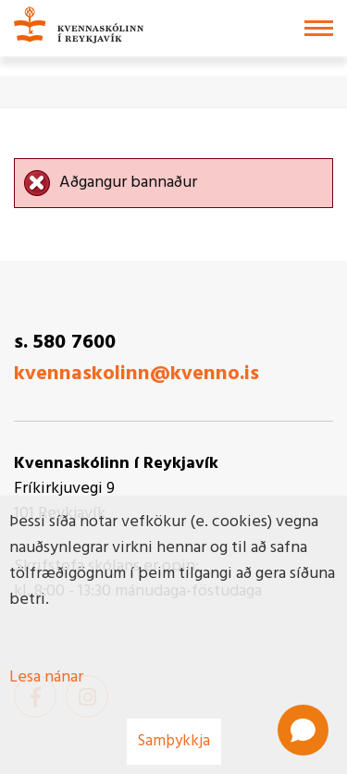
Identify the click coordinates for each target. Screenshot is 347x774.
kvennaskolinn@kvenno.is (136, 374)
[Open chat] (303, 730)
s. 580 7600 (65, 342)
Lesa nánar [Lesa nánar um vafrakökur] (46, 677)
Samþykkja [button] (174, 741)
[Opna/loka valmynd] (319, 28)
